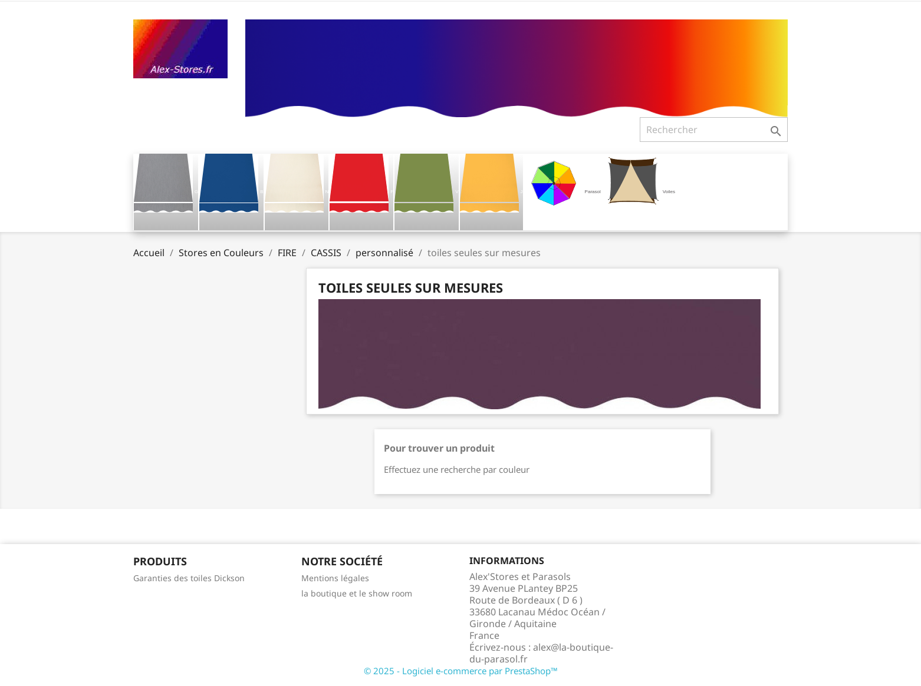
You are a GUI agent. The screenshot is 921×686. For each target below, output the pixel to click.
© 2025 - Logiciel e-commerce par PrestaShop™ (461, 671)
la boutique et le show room (356, 593)
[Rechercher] (714, 129)
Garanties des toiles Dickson (189, 578)
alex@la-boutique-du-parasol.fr (541, 653)
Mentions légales (335, 578)
